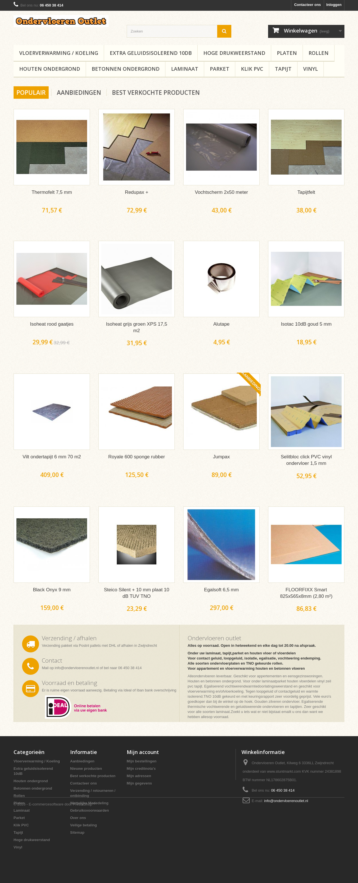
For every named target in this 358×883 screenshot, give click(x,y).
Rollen (319, 53)
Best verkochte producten (156, 92)
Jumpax (221, 456)
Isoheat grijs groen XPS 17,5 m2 (136, 327)
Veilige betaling (83, 825)
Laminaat (184, 68)
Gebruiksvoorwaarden (89, 810)
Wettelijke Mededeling (89, 803)
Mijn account (143, 752)
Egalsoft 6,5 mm (221, 589)
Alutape (221, 324)
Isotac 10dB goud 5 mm (306, 324)
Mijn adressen (139, 776)
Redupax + (136, 192)
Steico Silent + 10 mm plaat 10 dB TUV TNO (136, 593)
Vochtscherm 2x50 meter (221, 192)
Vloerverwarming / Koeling (58, 53)
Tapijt (283, 68)
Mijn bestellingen (141, 761)
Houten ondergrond (49, 68)
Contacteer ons (307, 5)
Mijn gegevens (139, 783)
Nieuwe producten (86, 768)
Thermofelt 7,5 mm (52, 192)
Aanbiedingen (79, 92)
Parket (219, 68)
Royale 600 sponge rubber (136, 456)
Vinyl (310, 68)
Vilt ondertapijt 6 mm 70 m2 (52, 456)
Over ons (78, 818)
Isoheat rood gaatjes (52, 324)
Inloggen (334, 5)
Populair (31, 92)
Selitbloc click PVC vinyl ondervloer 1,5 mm (306, 460)
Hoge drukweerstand (234, 53)
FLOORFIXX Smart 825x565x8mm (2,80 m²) (306, 593)
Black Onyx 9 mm (51, 589)
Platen (287, 53)
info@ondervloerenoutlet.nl (77, 668)
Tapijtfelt (306, 192)
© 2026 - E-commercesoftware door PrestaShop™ (55, 867)
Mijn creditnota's (141, 768)
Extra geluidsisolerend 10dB (151, 53)
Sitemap (77, 832)
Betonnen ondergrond (125, 68)
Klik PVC (252, 68)
